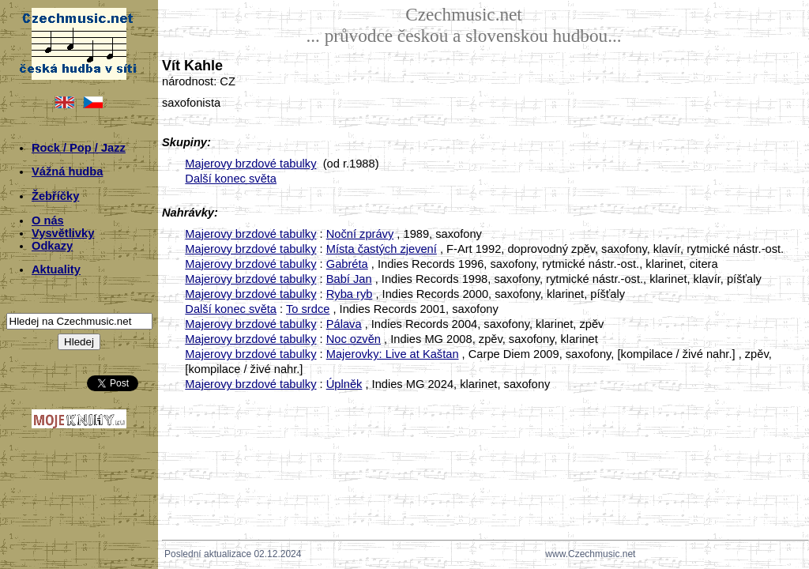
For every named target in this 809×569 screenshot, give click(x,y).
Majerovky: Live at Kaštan (392, 354)
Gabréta (347, 264)
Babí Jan (349, 279)
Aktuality (56, 269)
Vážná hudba (67, 171)
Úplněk (344, 384)
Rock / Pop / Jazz (79, 147)
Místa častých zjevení (381, 249)
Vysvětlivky (63, 233)
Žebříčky (55, 196)
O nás (48, 220)
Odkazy (52, 245)
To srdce (307, 309)
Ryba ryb (349, 294)
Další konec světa (231, 178)
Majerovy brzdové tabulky (250, 163)
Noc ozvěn (353, 339)
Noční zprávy (360, 234)
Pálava (344, 324)
